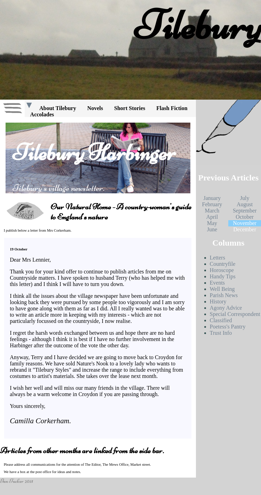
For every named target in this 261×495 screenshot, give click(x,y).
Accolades (42, 114)
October (245, 217)
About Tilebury (57, 108)
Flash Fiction (171, 108)
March (212, 211)
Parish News (224, 295)
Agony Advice (226, 308)
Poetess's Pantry (228, 327)
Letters (217, 258)
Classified (221, 320)
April (212, 217)
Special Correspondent (235, 314)
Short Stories (129, 108)
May (212, 223)
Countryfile (223, 264)
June (212, 229)
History (218, 301)
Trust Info (221, 333)
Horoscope (222, 270)
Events (217, 283)
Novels (95, 108)
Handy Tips (223, 276)
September (244, 211)
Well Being (222, 289)
